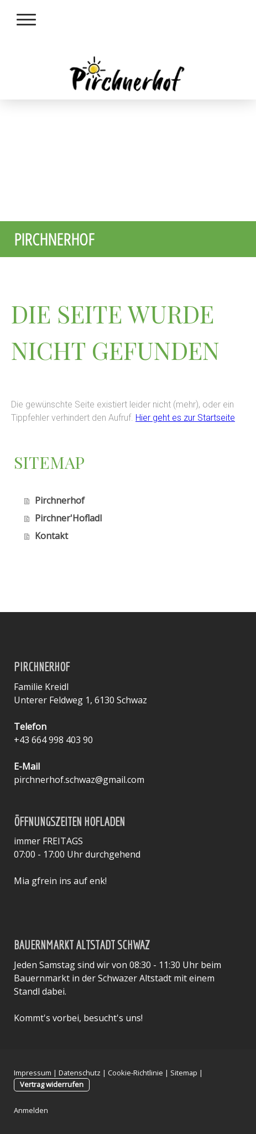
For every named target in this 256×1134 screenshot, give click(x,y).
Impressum (32, 1073)
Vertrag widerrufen (51, 1084)
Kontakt (51, 536)
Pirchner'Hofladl (68, 518)
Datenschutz (80, 1073)
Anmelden (31, 1110)
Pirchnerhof (60, 500)
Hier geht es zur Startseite (185, 417)
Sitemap (183, 1073)
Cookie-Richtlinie (135, 1073)
